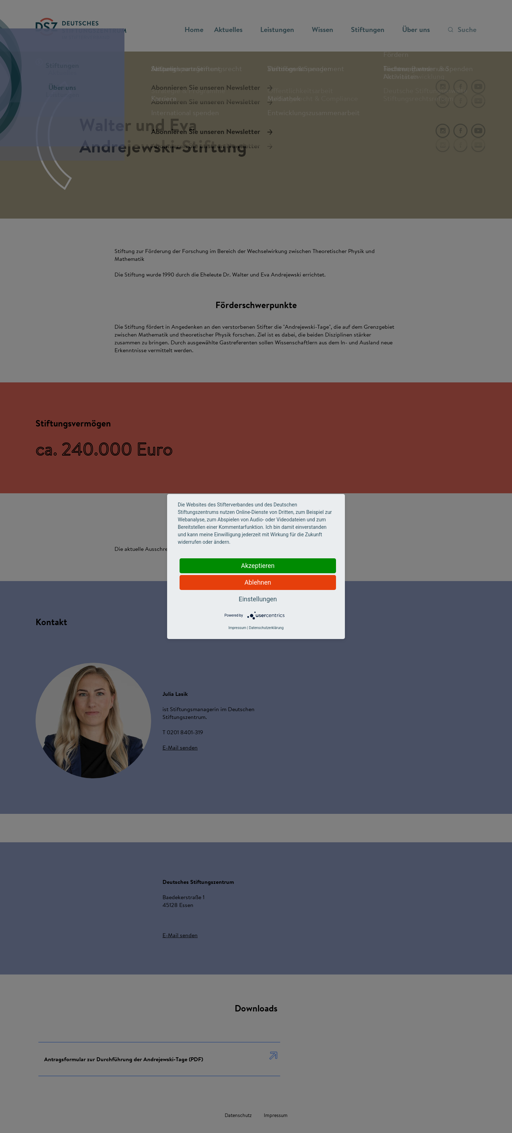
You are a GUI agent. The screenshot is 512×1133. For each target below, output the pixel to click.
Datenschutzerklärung (266, 628)
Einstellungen (258, 599)
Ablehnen (257, 582)
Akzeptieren (258, 565)
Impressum (237, 628)
